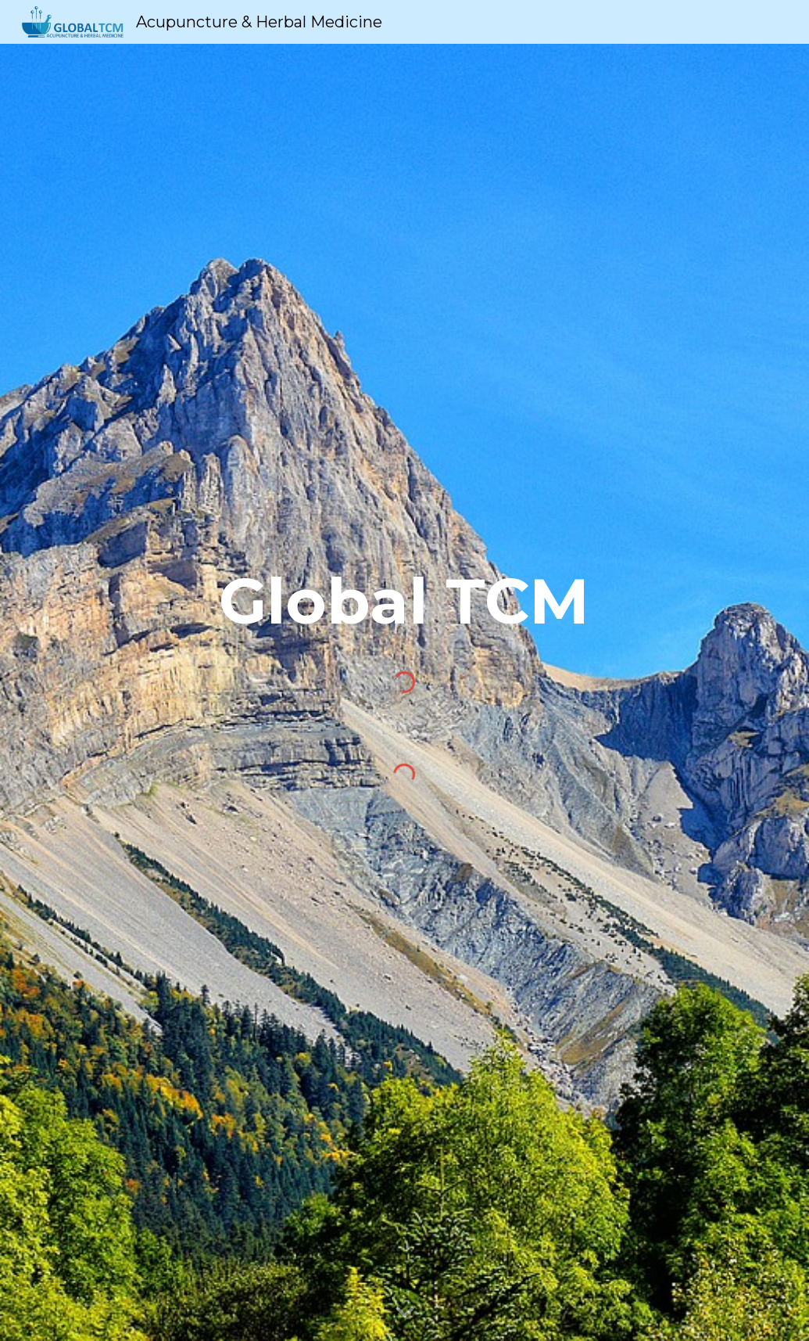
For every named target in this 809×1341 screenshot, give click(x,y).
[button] (405, 1313)
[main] (404, 609)
